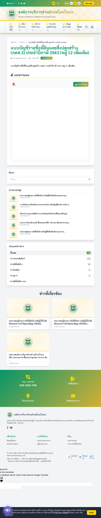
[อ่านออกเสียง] (8, 510)
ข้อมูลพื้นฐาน (11, 440)
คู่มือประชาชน (42, 444)
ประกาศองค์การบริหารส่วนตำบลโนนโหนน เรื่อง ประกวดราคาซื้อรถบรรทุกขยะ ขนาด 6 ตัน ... (28, 357)
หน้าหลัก (11, 27)
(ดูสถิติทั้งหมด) (91, 457)
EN (58, 3)
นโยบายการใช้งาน (13, 459)
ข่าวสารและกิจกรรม (51, 27)
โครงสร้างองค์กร (12, 444)
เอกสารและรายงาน (43, 440)
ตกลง (91, 512)
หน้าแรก (13, 42)
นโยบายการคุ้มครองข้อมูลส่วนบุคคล (34, 459)
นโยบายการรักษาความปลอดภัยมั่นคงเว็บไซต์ (23, 461)
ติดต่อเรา (10, 3)
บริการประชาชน (35, 27)
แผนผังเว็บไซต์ (46, 461)
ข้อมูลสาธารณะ (67, 27)
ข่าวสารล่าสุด (72, 440)
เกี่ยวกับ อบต (22, 27)
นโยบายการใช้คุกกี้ (62, 512)
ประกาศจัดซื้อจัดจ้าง (75, 444)
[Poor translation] (1, 479)
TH (54, 3)
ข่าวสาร (22, 42)
